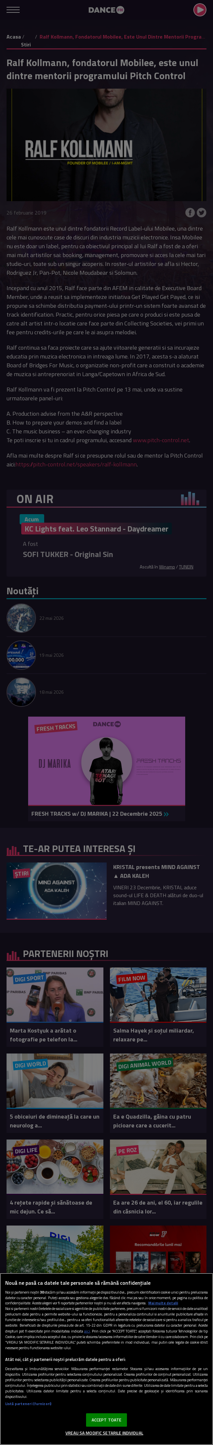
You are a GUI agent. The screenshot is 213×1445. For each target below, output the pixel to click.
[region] (106, 1359)
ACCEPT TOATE (107, 1420)
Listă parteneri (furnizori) (28, 1403)
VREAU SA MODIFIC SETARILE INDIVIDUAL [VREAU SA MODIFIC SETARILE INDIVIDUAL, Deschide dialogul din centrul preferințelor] (104, 1433)
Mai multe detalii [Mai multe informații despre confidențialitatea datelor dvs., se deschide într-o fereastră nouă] (163, 1303)
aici (87, 1331)
